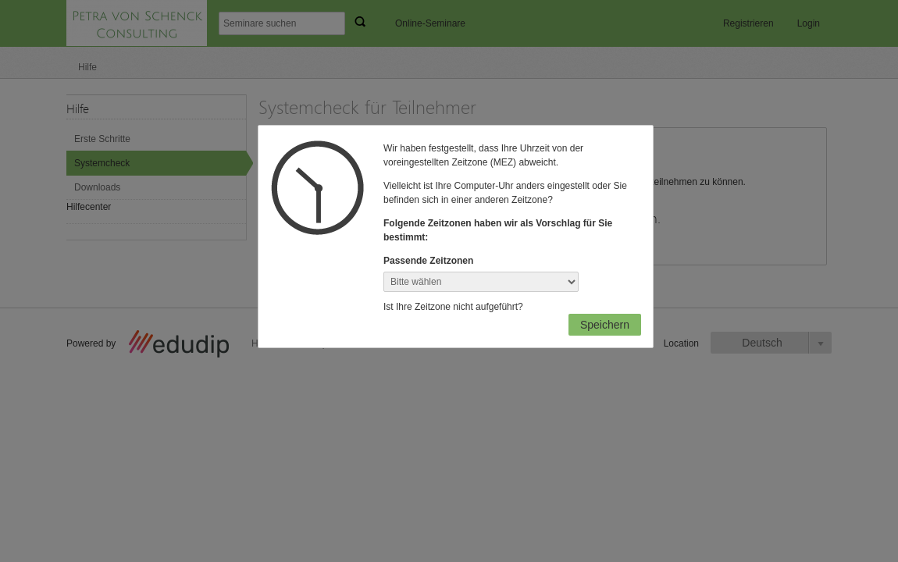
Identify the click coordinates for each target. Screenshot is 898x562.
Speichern (604, 324)
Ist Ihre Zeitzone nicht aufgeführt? (453, 306)
